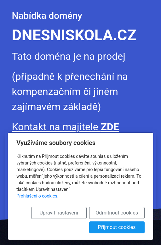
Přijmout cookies (117, 227)
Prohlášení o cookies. (37, 195)
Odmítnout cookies (116, 213)
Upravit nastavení (58, 213)
